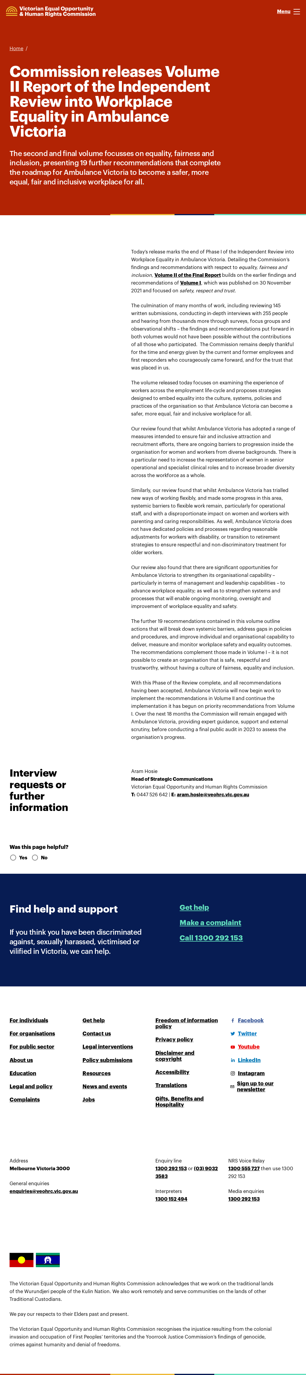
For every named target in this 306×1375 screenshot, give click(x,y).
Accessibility (172, 1072)
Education (23, 1073)
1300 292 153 (171, 1168)
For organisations (32, 1033)
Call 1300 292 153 (211, 938)
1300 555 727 (244, 1168)
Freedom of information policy (186, 1023)
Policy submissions (107, 1060)
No (39, 858)
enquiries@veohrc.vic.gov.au (44, 1191)
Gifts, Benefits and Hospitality (179, 1101)
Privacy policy (174, 1039)
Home (16, 48)
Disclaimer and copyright (175, 1056)
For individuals (29, 1020)
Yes (18, 858)
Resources (96, 1073)
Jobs (88, 1099)
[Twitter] (242, 1034)
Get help (194, 907)
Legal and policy (31, 1086)
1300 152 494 (171, 1199)
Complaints (25, 1099)
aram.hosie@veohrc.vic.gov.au (213, 794)
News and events (104, 1086)
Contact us (96, 1033)
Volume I (190, 283)
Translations (171, 1085)
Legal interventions (107, 1046)
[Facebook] (246, 1020)
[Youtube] (244, 1047)
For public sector (32, 1046)
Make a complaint (210, 922)
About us (21, 1060)
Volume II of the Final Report (187, 275)
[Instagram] (246, 1073)
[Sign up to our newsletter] (262, 1087)
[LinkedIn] (244, 1060)
